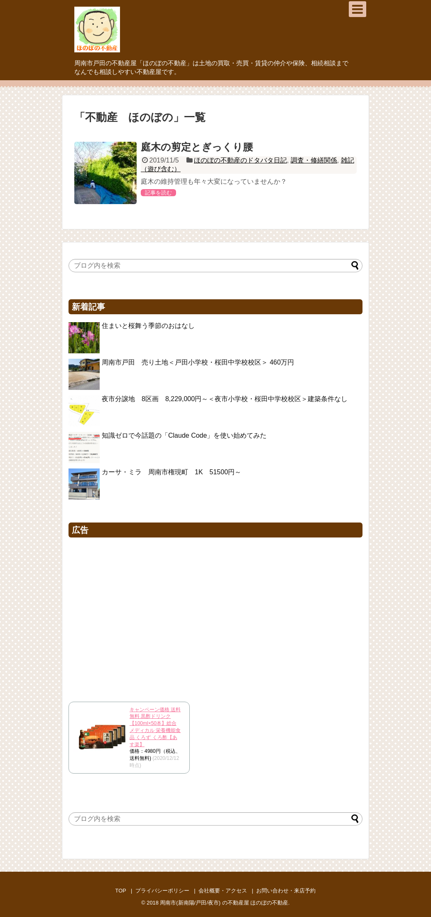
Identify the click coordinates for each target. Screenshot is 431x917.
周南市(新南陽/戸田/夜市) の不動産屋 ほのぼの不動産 (224, 903)
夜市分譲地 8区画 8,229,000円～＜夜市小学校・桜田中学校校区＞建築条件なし (225, 398)
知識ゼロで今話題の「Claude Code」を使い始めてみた (184, 435)
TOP (120, 890)
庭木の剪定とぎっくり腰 (197, 147)
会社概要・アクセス (222, 890)
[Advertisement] (215, 617)
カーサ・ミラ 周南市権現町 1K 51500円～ (171, 472)
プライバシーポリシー (162, 890)
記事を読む (158, 193)
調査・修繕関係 (314, 160)
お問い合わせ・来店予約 (286, 890)
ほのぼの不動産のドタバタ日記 (240, 160)
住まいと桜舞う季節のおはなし (148, 325)
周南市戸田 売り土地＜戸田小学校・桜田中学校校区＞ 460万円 (201, 362)
